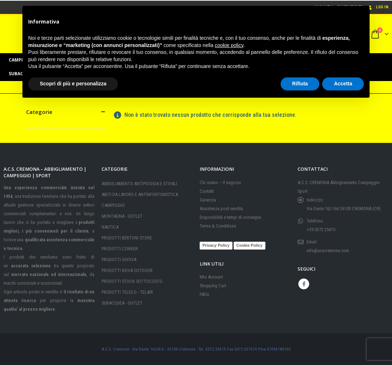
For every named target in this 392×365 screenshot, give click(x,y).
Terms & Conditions (218, 226)
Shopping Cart (213, 285)
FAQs (204, 294)
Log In (377, 7)
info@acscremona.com (328, 250)
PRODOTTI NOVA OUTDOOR (127, 270)
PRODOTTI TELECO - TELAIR (127, 292)
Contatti (207, 191)
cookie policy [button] (229, 45)
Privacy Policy (216, 245)
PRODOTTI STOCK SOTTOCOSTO (132, 281)
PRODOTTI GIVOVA (119, 259)
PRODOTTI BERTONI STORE (127, 238)
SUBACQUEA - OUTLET (122, 303)
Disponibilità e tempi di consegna (230, 217)
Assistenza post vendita (221, 208)
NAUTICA (110, 227)
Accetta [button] (343, 83)
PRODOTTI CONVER (120, 248)
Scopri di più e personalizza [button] (73, 83)
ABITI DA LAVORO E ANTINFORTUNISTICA (140, 194)
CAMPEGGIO (113, 205)
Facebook (303, 284)
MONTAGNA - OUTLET (122, 216)
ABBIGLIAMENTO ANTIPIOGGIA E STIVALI (139, 183)
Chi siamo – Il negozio (220, 182)
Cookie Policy (250, 245)
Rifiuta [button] (300, 83)
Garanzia (208, 200)
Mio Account (211, 277)
